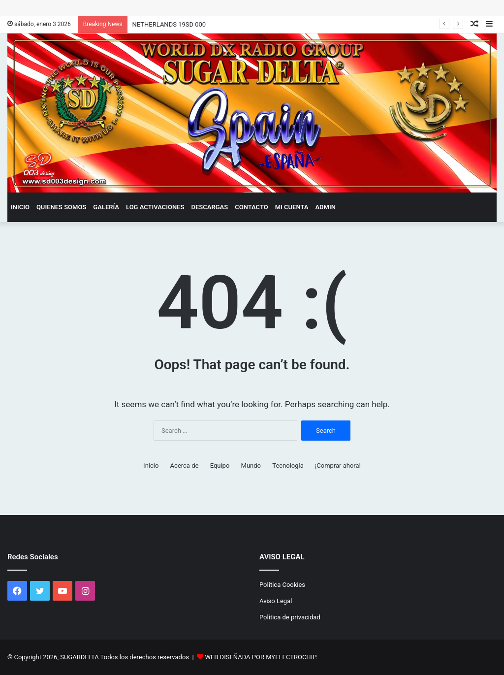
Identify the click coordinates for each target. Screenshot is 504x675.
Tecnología (288, 465)
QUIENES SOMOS (61, 207)
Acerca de (184, 465)
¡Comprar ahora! (338, 465)
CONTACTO (251, 207)
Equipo (220, 465)
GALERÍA (106, 207)
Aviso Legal (275, 601)
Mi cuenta (292, 207)
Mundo (251, 465)
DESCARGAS (209, 207)
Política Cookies (282, 584)
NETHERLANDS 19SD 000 (169, 24)
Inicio (20, 207)
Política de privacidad (289, 617)
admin (325, 207)
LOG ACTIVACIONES (155, 207)
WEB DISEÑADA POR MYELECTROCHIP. (261, 657)
